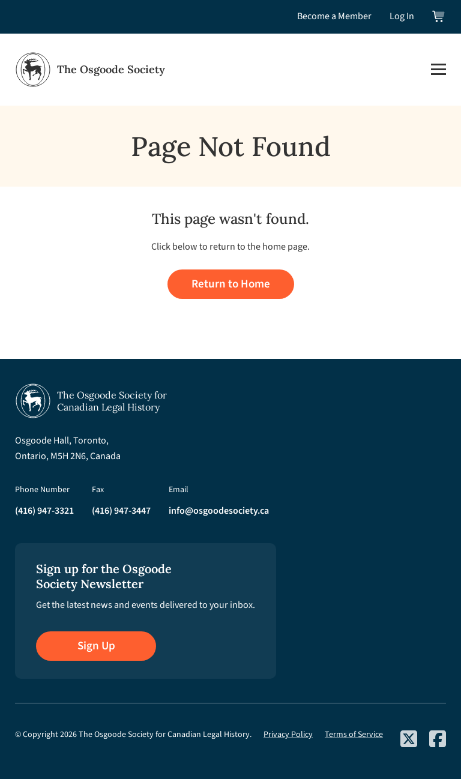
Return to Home (230, 284)
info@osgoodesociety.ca (219, 510)
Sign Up (96, 646)
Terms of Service (354, 735)
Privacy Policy (288, 735)
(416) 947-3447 (121, 510)
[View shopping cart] (439, 16)
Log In (402, 16)
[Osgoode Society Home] (90, 70)
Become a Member (334, 16)
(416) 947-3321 (44, 510)
